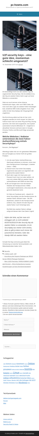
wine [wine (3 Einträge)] (17, 382)
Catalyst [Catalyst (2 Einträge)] (26, 363)
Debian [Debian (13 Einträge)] (31, 363)
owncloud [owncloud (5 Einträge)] (22, 375)
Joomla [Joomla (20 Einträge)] (28, 369)
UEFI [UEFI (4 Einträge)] (17, 380)
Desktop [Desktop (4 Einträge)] (12, 366)
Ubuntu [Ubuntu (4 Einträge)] (13, 380)
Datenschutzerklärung (16, 312)
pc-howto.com (19, 5)
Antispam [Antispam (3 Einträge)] (13, 364)
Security (7, 251)
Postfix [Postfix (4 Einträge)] (28, 375)
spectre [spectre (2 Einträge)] (32, 378)
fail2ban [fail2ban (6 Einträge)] (26, 366)
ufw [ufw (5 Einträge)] (20, 380)
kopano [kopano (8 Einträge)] (6, 373)
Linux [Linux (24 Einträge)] (16, 372)
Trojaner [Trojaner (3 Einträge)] (9, 380)
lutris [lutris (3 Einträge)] (21, 373)
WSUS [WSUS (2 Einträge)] (29, 382)
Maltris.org (7, 422)
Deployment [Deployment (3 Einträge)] (6, 366)
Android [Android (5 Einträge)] (8, 364)
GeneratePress (30, 433)
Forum (5, 401)
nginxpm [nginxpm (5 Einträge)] (12, 375)
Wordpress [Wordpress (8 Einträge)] (23, 382)
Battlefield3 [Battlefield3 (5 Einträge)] (20, 364)
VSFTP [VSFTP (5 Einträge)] (34, 380)
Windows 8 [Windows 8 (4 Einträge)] (12, 382)
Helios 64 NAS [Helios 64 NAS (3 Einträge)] (15, 369)
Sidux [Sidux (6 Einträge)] (29, 378)
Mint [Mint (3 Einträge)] (30, 373)
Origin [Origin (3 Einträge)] (17, 375)
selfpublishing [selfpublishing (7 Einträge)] (14, 378)
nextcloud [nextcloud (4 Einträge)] (6, 375)
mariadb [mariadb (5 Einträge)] (25, 373)
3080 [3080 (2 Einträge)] (4, 363)
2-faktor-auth (8, 254)
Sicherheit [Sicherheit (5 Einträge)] (23, 378)
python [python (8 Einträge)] (6, 378)
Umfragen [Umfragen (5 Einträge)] (25, 380)
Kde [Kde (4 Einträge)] (33, 369)
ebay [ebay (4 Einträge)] (21, 366)
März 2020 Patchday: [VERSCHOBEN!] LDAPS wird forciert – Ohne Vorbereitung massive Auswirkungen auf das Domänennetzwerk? (18, 263)
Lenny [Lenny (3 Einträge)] (11, 373)
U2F (15, 254)
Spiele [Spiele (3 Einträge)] (4, 380)
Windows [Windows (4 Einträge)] (6, 382)
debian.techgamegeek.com (12, 398)
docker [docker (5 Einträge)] (17, 366)
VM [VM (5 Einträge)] (30, 380)
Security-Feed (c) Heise (10, 424)
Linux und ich (7, 419)
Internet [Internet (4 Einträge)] (21, 369)
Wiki (4, 403)
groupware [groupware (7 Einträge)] (7, 369)
